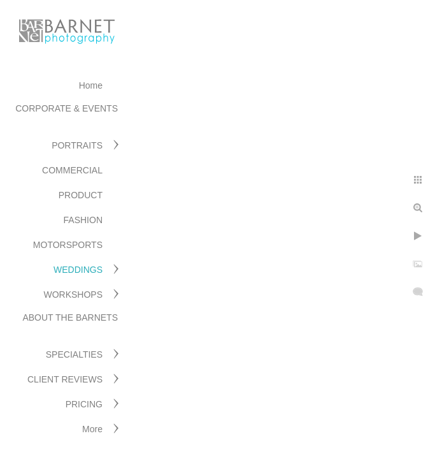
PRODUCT (81, 195)
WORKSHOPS (73, 294)
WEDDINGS (78, 270)
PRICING (84, 404)
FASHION (83, 220)
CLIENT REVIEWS (65, 379)
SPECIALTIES (74, 354)
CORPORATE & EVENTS (66, 108)
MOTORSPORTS (68, 245)
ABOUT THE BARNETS (70, 317)
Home (91, 85)
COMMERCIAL (72, 170)
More (92, 429)
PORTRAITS (77, 145)
